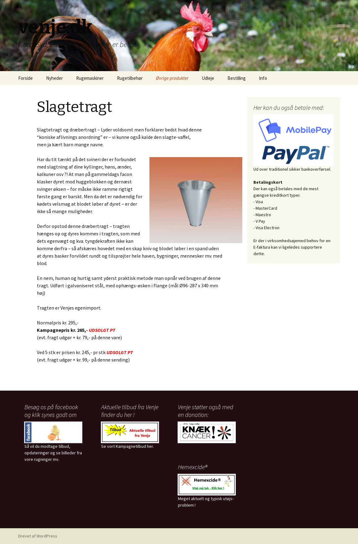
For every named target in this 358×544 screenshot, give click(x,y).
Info (263, 78)
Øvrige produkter (172, 78)
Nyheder (54, 78)
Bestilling (236, 78)
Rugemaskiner (90, 78)
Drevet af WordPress (37, 536)
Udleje (208, 78)
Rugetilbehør (130, 78)
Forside (25, 78)
